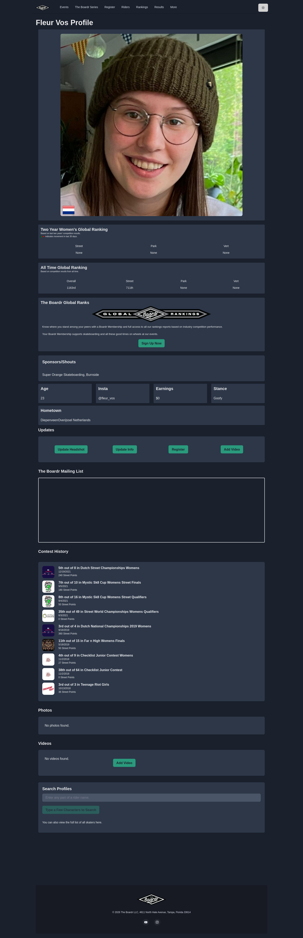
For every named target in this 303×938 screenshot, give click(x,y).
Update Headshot (71, 449)
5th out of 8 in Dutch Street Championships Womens (98, 568)
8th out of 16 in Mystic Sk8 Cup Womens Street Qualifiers (102, 597)
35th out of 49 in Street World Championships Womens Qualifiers (108, 611)
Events (64, 7)
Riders (126, 7)
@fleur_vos (106, 398)
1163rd (71, 287)
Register (109, 7)
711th (129, 287)
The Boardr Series (86, 7)
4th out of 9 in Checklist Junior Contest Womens (95, 655)
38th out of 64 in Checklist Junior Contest (90, 670)
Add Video (232, 449)
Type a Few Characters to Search (71, 810)
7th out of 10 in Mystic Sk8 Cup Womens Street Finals (99, 582)
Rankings (142, 7)
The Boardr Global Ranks (65, 302)
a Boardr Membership (109, 326)
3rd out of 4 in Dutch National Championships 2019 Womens (104, 626)
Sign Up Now (152, 343)
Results (159, 7)
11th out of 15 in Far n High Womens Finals (91, 641)
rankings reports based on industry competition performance (187, 326)
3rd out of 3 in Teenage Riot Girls (83, 684)
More (173, 7)
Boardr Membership (59, 334)
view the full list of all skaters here (80, 822)
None (79, 252)
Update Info (125, 449)
